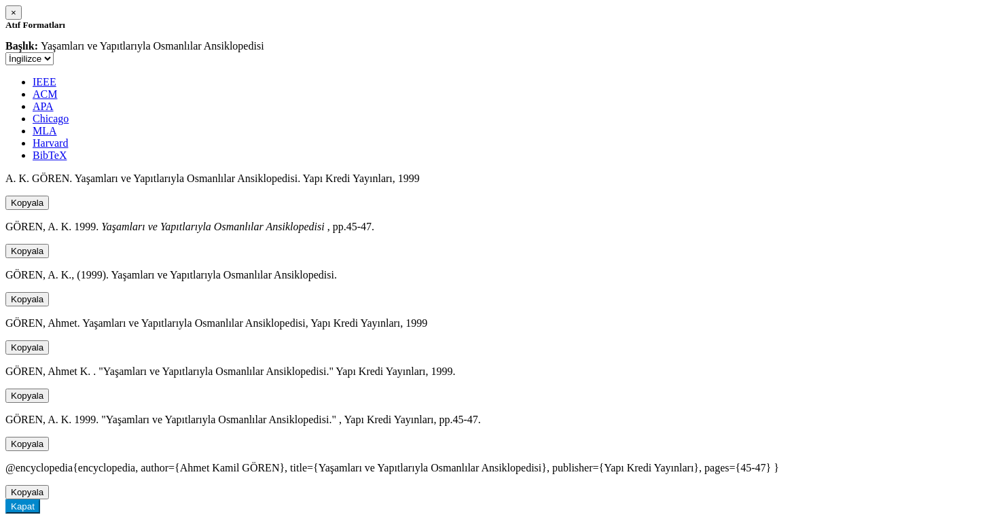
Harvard (50, 143)
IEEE (44, 82)
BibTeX (50, 155)
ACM (45, 94)
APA (43, 106)
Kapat (23, 506)
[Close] (13, 12)
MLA (45, 131)
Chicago (51, 118)
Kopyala (27, 203)
